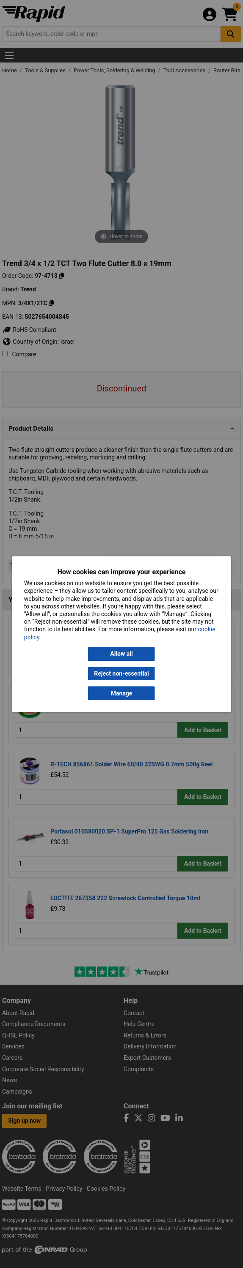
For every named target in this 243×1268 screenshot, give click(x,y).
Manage (122, 693)
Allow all (121, 653)
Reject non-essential (121, 673)
